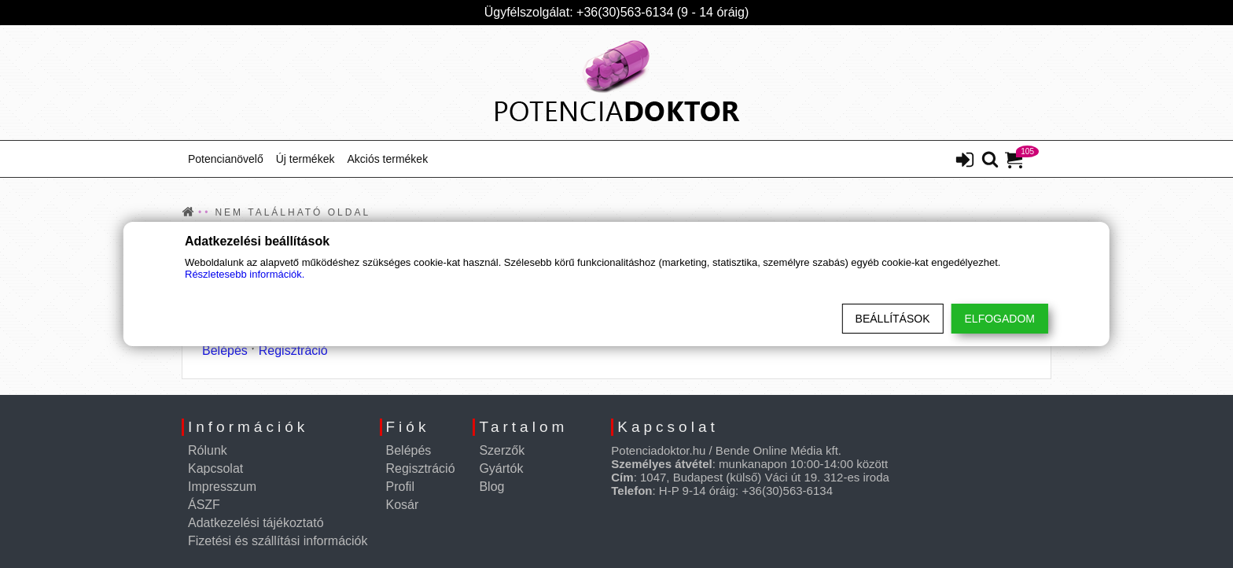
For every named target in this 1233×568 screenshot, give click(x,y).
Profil (400, 486)
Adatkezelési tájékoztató (256, 522)
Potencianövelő (225, 159)
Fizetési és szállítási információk (278, 541)
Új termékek (305, 159)
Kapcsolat (215, 468)
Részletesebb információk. (244, 274)
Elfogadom (1000, 318)
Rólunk (207, 450)
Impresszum (222, 486)
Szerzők (501, 450)
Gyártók (501, 468)
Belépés (225, 350)
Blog (491, 486)
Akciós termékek (387, 159)
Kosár (402, 504)
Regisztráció (293, 350)
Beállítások (893, 318)
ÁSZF (204, 504)
